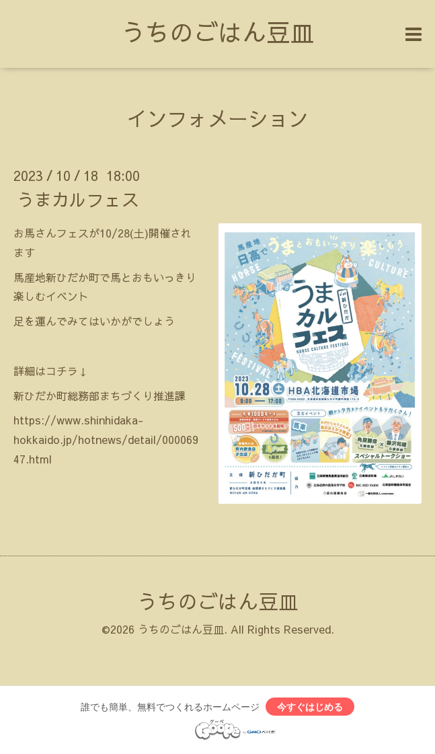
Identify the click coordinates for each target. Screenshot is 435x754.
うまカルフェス (78, 199)
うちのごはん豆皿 (218, 31)
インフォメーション (218, 118)
